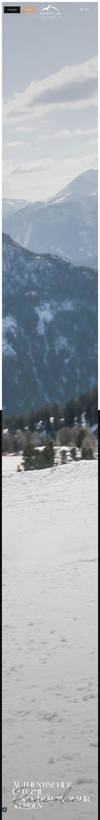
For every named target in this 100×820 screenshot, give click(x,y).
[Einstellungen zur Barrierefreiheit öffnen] (4, 809)
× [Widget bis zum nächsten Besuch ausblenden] (6, 807)
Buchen (28, 10)
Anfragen (12, 10)
